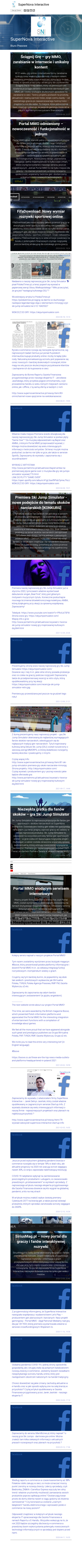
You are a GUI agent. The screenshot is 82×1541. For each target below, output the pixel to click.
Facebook (25, 10)
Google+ (28, 10)
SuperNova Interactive (33, 4)
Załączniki (16, 10)
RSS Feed (33, 10)
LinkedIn (31, 10)
